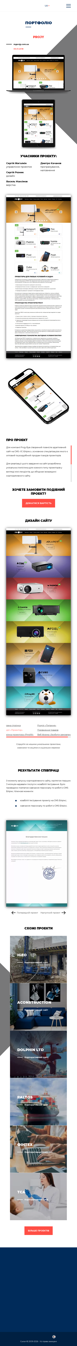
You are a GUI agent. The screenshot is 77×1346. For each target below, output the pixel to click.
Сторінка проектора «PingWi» (18, 734)
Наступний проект (53, 912)
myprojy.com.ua (21, 44)
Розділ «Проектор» (13, 730)
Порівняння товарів (47, 730)
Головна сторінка (12, 725)
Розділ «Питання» (46, 725)
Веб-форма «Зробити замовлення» (55, 734)
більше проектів (38, 1230)
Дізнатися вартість (39, 503)
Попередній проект (25, 912)
